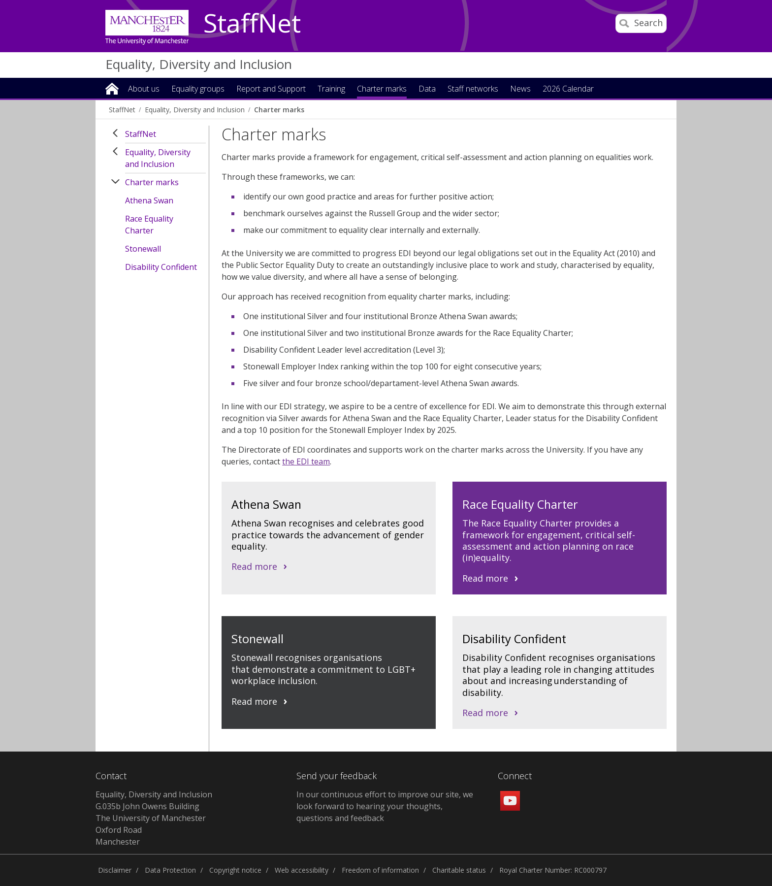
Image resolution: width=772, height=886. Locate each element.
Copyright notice (235, 870)
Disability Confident (161, 267)
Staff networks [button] (473, 89)
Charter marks (279, 109)
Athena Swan (149, 200)
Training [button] (331, 89)
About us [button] (144, 89)
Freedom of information (380, 870)
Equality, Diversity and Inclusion (198, 64)
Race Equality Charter (149, 224)
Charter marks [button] (382, 89)
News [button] (520, 89)
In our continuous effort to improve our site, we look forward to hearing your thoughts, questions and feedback (384, 806)
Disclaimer (114, 870)
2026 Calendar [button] (568, 89)
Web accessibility (301, 870)
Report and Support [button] (271, 89)
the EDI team (306, 461)
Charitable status (459, 870)
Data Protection (170, 870)
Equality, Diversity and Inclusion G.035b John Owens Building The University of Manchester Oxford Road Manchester (154, 818)
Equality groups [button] (198, 89)
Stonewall (143, 248)
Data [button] (427, 89)
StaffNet (252, 23)
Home (112, 88)
